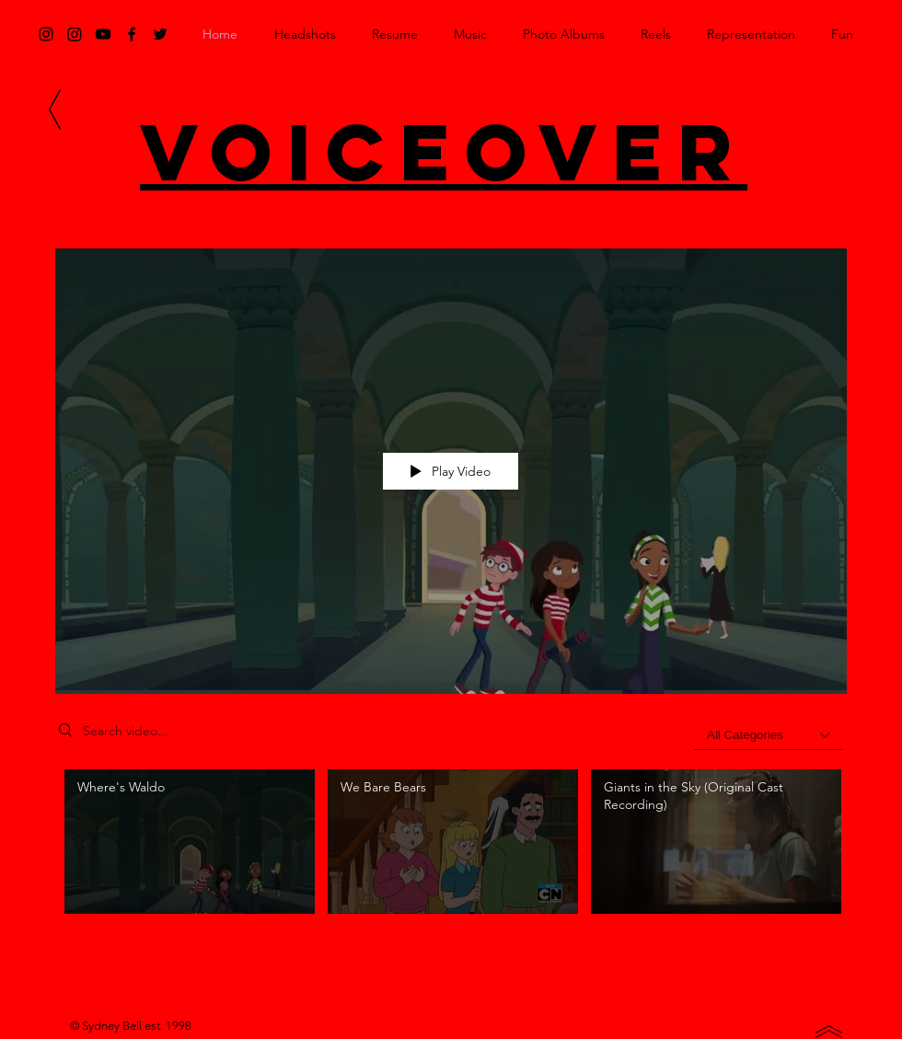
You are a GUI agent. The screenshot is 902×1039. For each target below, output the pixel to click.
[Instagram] (74, 34)
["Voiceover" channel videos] (451, 852)
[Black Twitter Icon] (160, 34)
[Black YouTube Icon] (103, 34)
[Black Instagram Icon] (46, 34)
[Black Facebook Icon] (131, 34)
